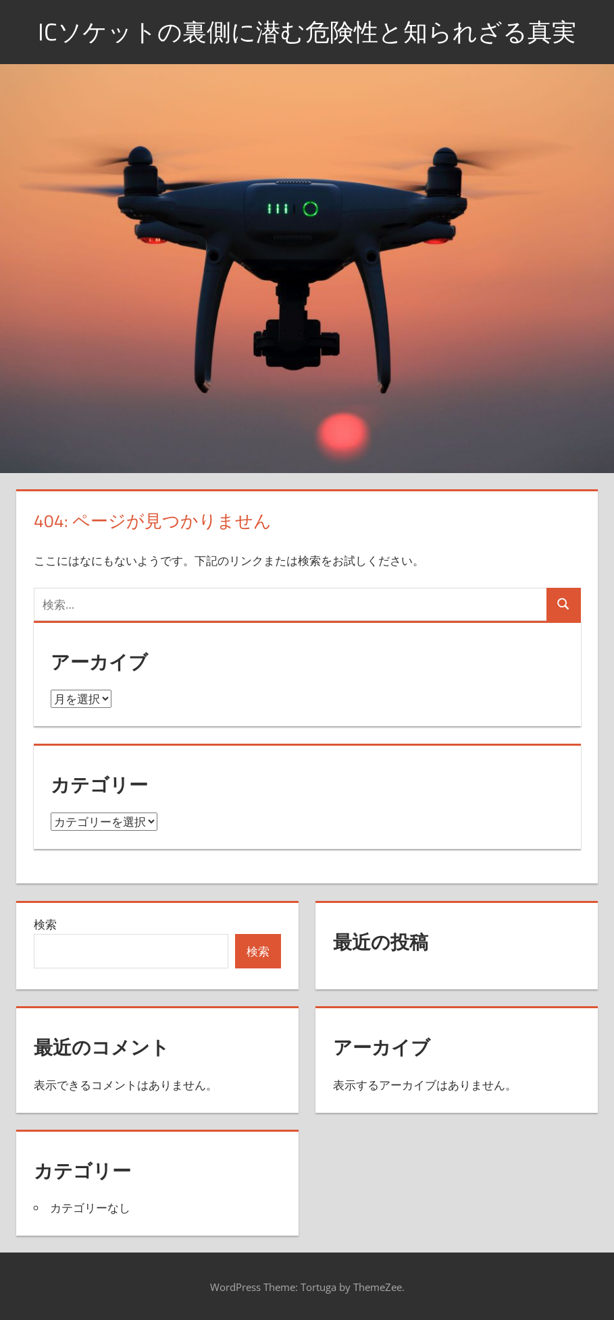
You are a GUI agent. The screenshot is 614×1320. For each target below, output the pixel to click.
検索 (45, 924)
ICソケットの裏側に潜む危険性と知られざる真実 (307, 31)
